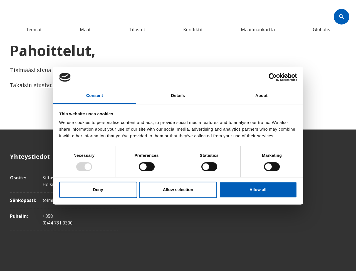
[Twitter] (341, 171)
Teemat (34, 29)
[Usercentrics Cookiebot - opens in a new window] (272, 77)
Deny (98, 189)
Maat (85, 29)
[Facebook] (341, 156)
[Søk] (341, 17)
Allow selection (178, 189)
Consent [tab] (94, 95)
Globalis (321, 29)
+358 (48, 216)
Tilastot (137, 29)
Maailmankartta (258, 29)
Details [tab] (178, 95)
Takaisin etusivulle (34, 85)
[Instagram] (341, 187)
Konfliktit (193, 29)
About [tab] (261, 95)
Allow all (257, 189)
